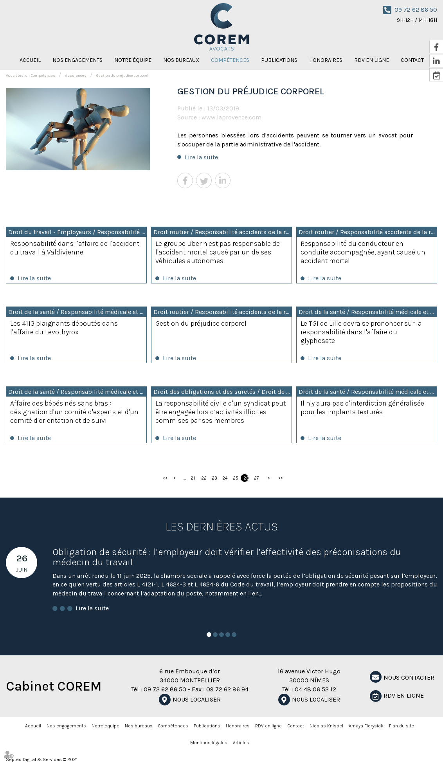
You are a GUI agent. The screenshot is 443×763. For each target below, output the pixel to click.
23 (214, 478)
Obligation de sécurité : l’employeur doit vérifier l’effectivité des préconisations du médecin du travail (226, 557)
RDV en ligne (371, 60)
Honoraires (325, 60)
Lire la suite (201, 157)
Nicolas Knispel (326, 726)
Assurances (75, 75)
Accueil (30, 60)
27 (256, 478)
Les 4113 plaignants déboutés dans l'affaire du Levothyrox (64, 327)
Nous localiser (197, 699)
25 (235, 478)
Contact (295, 726)
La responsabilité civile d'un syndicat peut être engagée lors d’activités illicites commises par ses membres (220, 412)
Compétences (230, 60)
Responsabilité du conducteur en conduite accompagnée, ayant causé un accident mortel (363, 252)
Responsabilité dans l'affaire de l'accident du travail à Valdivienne (74, 247)
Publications (279, 60)
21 (193, 478)
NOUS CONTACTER (409, 677)
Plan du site (401, 726)
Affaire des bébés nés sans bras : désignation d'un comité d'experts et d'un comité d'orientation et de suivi (74, 412)
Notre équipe (132, 60)
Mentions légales (208, 742)
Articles (241, 742)
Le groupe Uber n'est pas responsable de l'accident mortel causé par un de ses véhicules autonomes (217, 252)
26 (246, 478)
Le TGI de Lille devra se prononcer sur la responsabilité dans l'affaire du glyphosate (361, 332)
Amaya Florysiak (366, 726)
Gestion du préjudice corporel (122, 75)
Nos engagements (77, 60)
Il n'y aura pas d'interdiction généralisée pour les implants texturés (362, 407)
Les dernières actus (222, 526)
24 (224, 478)
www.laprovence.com (231, 117)
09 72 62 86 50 (415, 9)
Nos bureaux (181, 60)
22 (203, 478)
